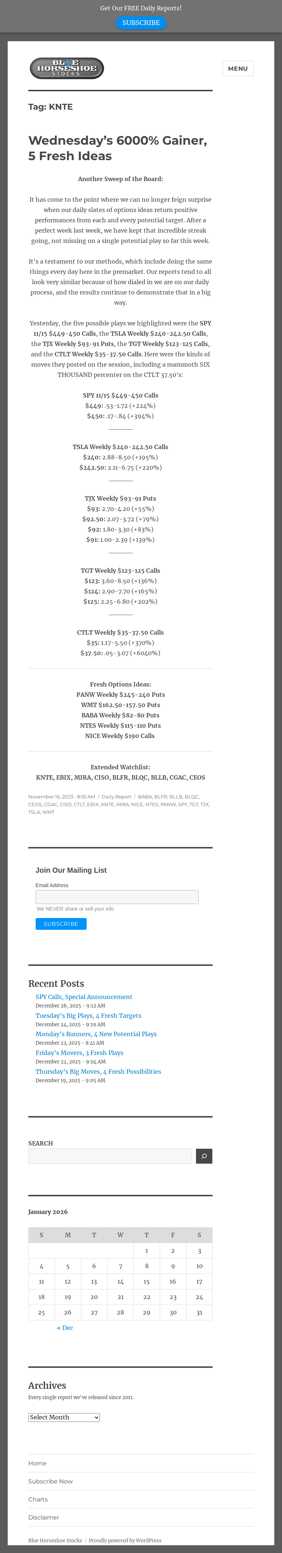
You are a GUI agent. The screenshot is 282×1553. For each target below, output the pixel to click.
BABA (145, 797)
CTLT (79, 804)
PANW (168, 804)
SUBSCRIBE (141, 22)
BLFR (160, 797)
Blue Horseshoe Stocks (55, 1541)
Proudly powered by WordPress (125, 1541)
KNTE (107, 804)
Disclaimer (43, 1517)
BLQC (192, 797)
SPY (182, 804)
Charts (38, 1499)
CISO (66, 804)
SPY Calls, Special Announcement (84, 996)
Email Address (52, 885)
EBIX (93, 804)
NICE (137, 804)
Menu (238, 68)
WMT (48, 812)
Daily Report (116, 797)
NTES (151, 804)
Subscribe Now (50, 1481)
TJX (204, 804)
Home (37, 1463)
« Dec (65, 1327)
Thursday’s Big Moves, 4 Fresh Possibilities (98, 1071)
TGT (193, 804)
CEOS (35, 804)
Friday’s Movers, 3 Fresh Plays (79, 1052)
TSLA (34, 812)
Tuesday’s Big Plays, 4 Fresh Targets (88, 1015)
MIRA (122, 804)
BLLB (175, 797)
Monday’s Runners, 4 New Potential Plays (96, 1034)
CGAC (51, 804)
